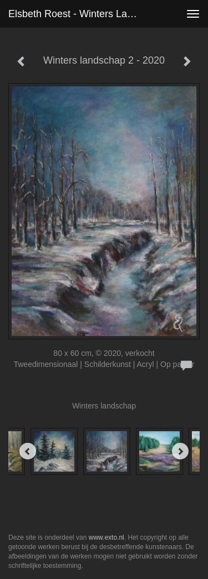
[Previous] (27, 451)
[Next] (180, 451)
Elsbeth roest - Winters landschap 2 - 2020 (79, 13)
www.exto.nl (106, 537)
